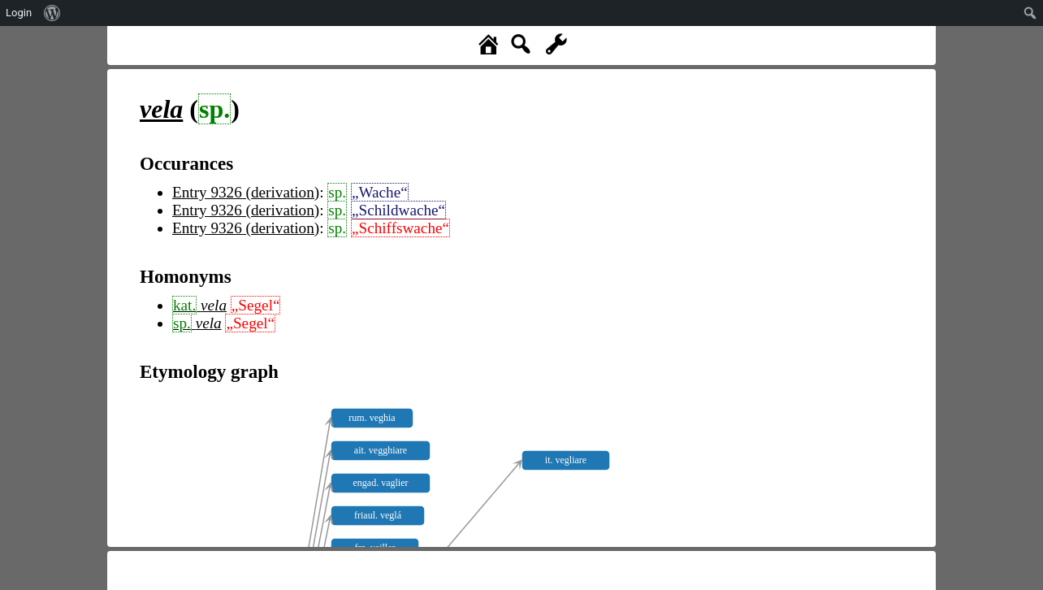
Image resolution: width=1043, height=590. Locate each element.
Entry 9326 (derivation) (245, 192)
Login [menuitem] (19, 13)
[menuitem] (52, 13)
